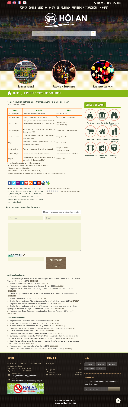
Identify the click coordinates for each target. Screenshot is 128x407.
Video (40, 8)
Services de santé (102, 157)
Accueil (23, 8)
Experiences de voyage (114, 124)
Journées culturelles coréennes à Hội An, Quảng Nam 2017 (32, 326)
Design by (65, 403)
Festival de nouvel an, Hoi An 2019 (23, 298)
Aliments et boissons (114, 140)
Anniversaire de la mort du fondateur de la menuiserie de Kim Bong (36, 348)
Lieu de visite (102, 123)
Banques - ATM (114, 157)
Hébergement (102, 139)
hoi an (90, 364)
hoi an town (90, 368)
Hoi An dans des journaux (57, 8)
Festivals (90, 123)
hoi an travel (101, 364)
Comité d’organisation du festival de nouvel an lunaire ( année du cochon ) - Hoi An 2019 (44, 293)
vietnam (112, 364)
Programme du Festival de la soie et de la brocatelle (30, 321)
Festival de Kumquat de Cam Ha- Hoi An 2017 (27, 331)
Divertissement (90, 156)
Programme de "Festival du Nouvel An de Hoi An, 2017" (31, 333)
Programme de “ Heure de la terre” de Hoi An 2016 (29, 346)
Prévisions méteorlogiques (85, 8)
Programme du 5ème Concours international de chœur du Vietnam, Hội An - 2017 (42, 311)
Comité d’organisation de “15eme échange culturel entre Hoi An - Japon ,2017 (40, 301)
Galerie (32, 8)
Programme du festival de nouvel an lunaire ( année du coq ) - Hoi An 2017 (39, 328)
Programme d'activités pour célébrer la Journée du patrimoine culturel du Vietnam (42, 288)
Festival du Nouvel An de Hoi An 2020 (24, 283)
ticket (100, 368)
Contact (104, 8)
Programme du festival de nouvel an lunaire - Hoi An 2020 (32, 286)
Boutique (90, 139)
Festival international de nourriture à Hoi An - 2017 (29, 323)
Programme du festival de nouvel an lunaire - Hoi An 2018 (32, 303)
